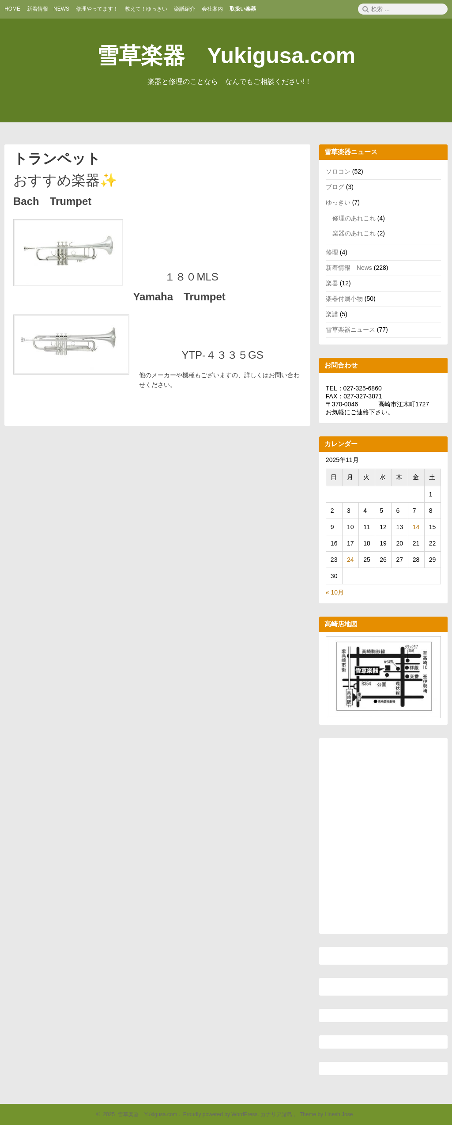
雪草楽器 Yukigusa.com (226, 55)
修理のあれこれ (354, 218)
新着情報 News (349, 267)
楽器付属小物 (344, 298)
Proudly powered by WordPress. (220, 1114)
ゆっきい (338, 202)
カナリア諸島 (277, 1114)
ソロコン (338, 171)
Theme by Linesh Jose (327, 1114)
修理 (332, 252)
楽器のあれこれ (354, 233)
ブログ (335, 186)
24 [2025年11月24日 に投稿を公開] (350, 559)
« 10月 (335, 592)
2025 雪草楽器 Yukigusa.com (139, 1114)
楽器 (332, 283)
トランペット (57, 159)
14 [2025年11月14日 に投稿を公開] (416, 526)
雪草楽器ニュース (350, 329)
